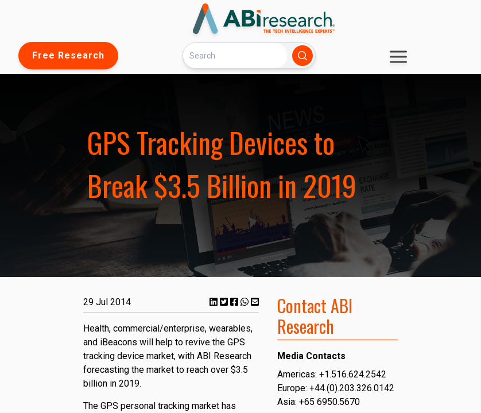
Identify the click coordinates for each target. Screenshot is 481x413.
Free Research (68, 55)
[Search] (235, 55)
